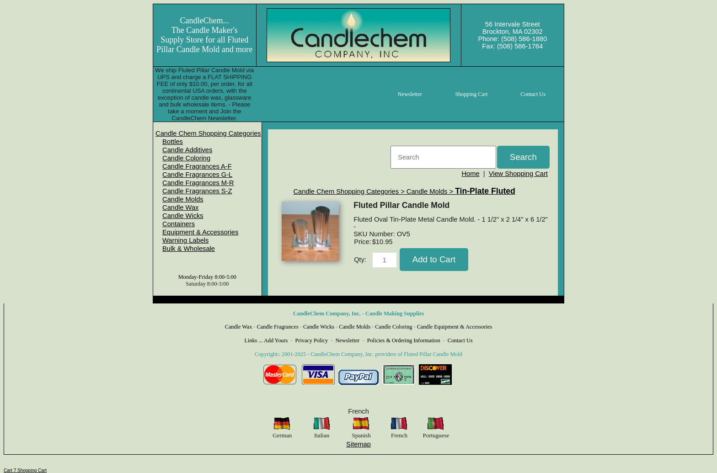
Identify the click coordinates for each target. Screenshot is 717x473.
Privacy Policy (311, 340)
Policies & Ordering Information (403, 340)
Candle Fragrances (277, 327)
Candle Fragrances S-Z (197, 191)
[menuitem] (208, 133)
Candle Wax (180, 207)
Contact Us (460, 340)
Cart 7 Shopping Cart (25, 470)
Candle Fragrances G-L (197, 174)
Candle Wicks (182, 215)
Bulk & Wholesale (188, 248)
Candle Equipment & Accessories (454, 327)
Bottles (172, 141)
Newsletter (347, 340)
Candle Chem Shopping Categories (208, 133)
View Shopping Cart (518, 173)
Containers (178, 224)
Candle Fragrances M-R (198, 182)
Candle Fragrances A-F (197, 166)
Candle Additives (187, 150)
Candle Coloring (186, 158)
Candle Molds (182, 199)
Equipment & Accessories (200, 232)
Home (470, 173)
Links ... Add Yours (266, 340)
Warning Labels (185, 240)
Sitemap (358, 444)
